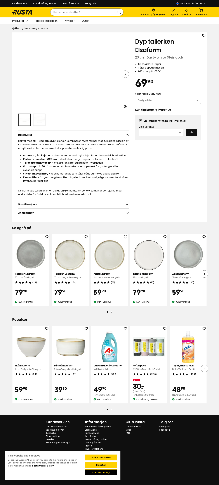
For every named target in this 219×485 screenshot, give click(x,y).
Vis (191, 136)
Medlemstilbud (133, 426)
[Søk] (119, 12)
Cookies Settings (101, 472)
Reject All (101, 464)
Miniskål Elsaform (70, 367)
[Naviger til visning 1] (24, 120)
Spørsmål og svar (55, 429)
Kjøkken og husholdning (24, 28)
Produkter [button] (20, 21)
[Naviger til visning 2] (39, 120)
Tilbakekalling (53, 436)
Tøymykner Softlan (188, 367)
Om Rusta (90, 436)
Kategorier (91, 3)
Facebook (164, 429)
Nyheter (70, 21)
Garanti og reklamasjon (58, 442)
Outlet (85, 21)
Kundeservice (19, 3)
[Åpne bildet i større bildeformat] (125, 107)
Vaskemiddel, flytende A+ (109, 367)
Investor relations (94, 448)
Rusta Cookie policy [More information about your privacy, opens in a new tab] (43, 465)
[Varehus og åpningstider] (153, 12)
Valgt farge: (148, 97)
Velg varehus (146, 131)
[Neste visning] (125, 74)
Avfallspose (149, 367)
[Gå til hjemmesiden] (22, 12)
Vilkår (128, 429)
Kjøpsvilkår (51, 433)
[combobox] (84, 12)
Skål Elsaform (31, 367)
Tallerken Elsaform (31, 275)
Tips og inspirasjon (46, 21)
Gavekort (50, 439)
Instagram (164, 426)
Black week (91, 429)
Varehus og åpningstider (98, 426)
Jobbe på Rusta (93, 442)
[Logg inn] (173, 12)
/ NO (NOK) (191, 3)
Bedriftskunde (71, 3)
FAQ (128, 433)
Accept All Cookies (101, 457)
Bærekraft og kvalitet (45, 3)
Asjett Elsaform (109, 275)
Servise (44, 28)
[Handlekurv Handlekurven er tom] (201, 12)
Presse (88, 445)
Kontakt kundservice (56, 426)
